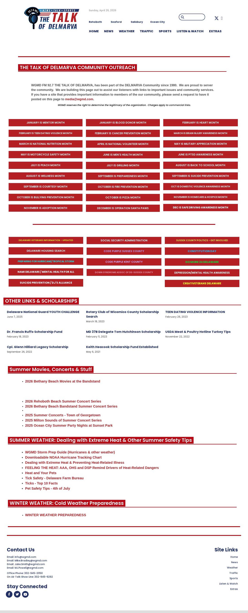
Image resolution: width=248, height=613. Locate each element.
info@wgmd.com (26, 557)
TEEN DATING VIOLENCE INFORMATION (195, 312)
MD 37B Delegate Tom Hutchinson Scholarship (123, 332)
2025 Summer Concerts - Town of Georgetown (62, 415)
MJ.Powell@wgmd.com (30, 568)
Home (234, 557)
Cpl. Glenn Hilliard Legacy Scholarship (37, 347)
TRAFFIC (146, 31)
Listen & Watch (228, 584)
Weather (232, 568)
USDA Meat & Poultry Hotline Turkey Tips (198, 332)
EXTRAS (215, 31)
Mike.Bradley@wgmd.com (31, 561)
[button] (216, 18)
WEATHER (127, 31)
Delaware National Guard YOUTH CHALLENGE (43, 312)
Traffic (233, 573)
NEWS (108, 31)
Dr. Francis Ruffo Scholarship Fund (34, 332)
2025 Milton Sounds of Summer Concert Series (63, 420)
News (234, 562)
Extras (234, 589)
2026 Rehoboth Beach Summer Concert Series (63, 401)
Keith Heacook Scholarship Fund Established (122, 347)
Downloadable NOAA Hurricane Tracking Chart (63, 457)
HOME (94, 31)
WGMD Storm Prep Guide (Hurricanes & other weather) (70, 452)
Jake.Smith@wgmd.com (30, 564)
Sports (165, 31)
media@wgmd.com (79, 99)
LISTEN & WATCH (190, 31)
